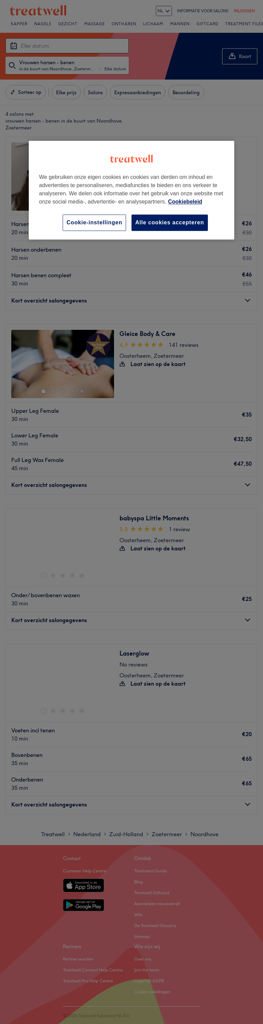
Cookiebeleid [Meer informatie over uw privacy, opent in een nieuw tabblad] (185, 202)
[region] (131, 190)
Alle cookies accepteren (169, 222)
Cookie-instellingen (94, 222)
